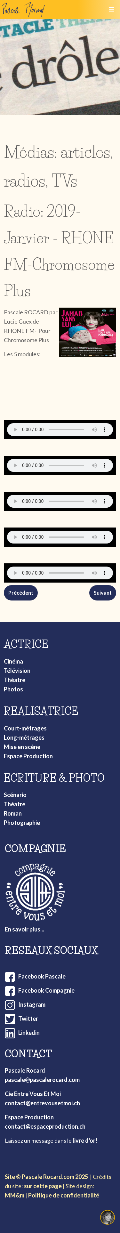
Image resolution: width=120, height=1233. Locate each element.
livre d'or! (85, 1140)
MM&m (14, 1195)
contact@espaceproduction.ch (45, 1126)
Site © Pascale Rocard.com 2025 (46, 1176)
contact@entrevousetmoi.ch (42, 1103)
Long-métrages (24, 737)
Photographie (22, 822)
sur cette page (43, 1185)
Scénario (15, 794)
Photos (13, 689)
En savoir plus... (24, 929)
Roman (13, 813)
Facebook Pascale (42, 976)
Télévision (17, 670)
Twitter (28, 1018)
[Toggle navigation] (111, 9)
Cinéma (13, 661)
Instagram (31, 1004)
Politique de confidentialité (63, 1195)
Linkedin (29, 1032)
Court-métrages (25, 728)
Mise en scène (22, 746)
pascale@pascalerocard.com (42, 1079)
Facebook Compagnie (46, 990)
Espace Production (28, 756)
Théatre (14, 679)
